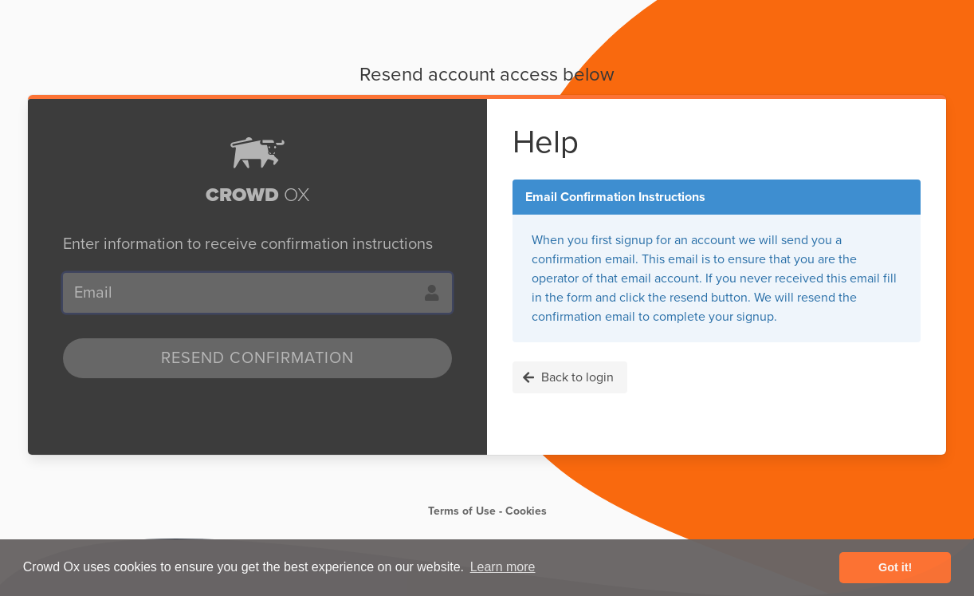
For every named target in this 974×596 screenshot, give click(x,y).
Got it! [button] (895, 567)
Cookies (526, 511)
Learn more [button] (503, 567)
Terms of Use (462, 511)
